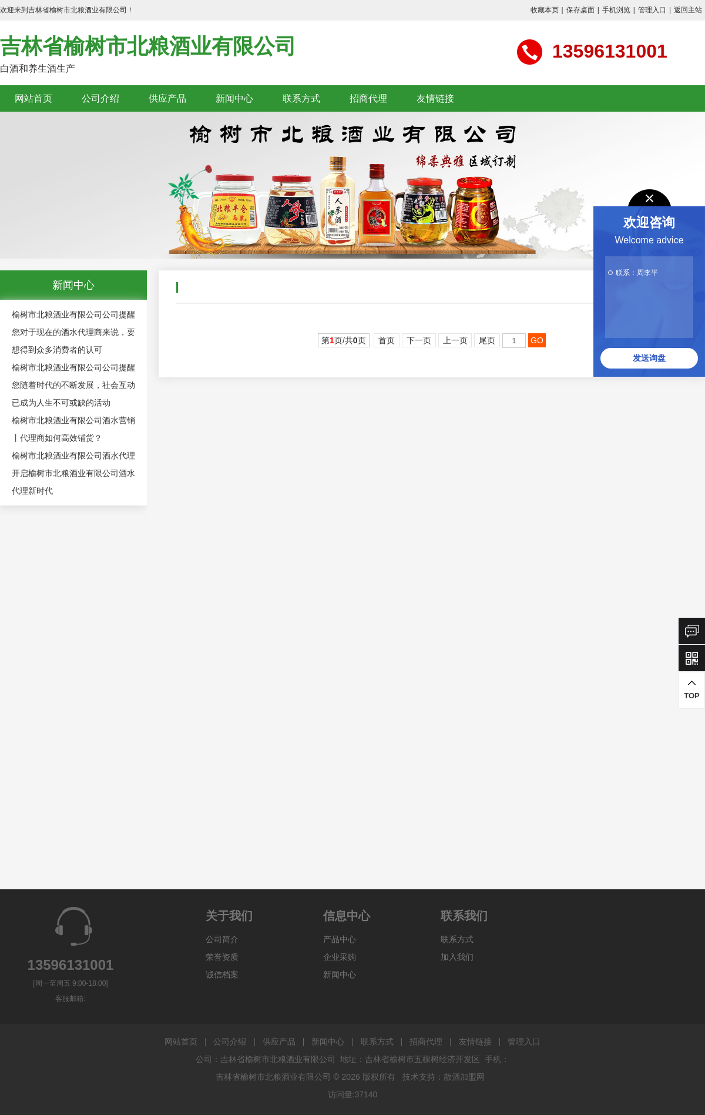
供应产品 (167, 98)
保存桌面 (580, 10)
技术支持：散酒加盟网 (443, 1076)
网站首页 (33, 98)
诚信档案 (222, 974)
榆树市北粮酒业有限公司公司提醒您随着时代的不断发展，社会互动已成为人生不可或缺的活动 (73, 385)
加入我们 (457, 957)
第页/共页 (343, 340)
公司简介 (222, 939)
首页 (386, 340)
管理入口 (652, 10)
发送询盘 (649, 358)
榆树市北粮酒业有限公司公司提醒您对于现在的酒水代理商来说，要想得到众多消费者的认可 (73, 332)
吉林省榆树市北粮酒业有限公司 (148, 46)
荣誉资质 (222, 957)
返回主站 (688, 10)
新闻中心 (234, 98)
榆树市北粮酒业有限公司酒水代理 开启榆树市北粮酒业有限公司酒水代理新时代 (73, 473)
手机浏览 (616, 10)
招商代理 (368, 98)
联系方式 (301, 98)
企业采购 (339, 957)
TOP (692, 689)
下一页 (419, 340)
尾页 (487, 340)
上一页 (455, 340)
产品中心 (339, 939)
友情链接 (435, 98)
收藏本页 (545, 10)
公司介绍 (100, 98)
